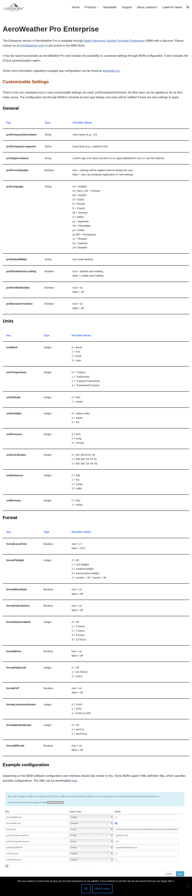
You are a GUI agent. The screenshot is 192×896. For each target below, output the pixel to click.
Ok (86, 888)
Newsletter (110, 7)
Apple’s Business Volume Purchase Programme (114, 40)
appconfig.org (111, 70)
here (74, 782)
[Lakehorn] (13, 7)
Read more (102, 888)
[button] (97, 7)
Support (127, 7)
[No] (187, 886)
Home (75, 7)
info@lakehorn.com (32, 45)
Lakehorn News (172, 7)
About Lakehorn (147, 7)
